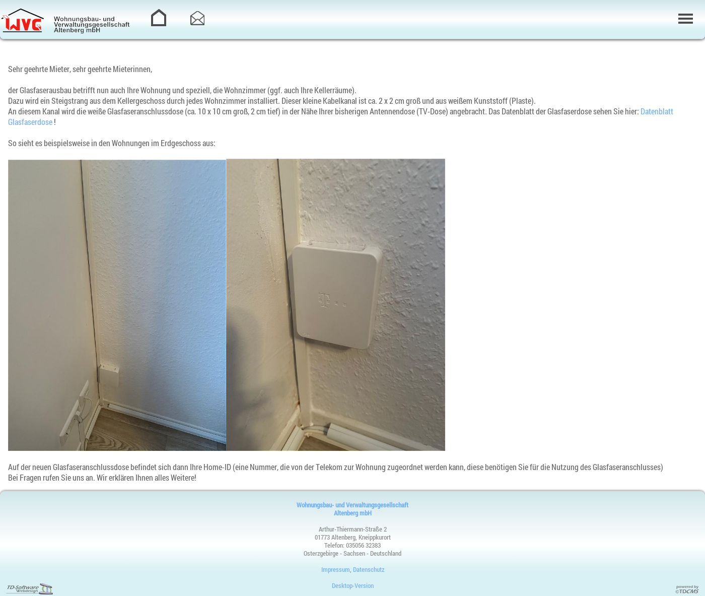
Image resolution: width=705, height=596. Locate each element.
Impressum (335, 569)
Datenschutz (368, 569)
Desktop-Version (353, 585)
